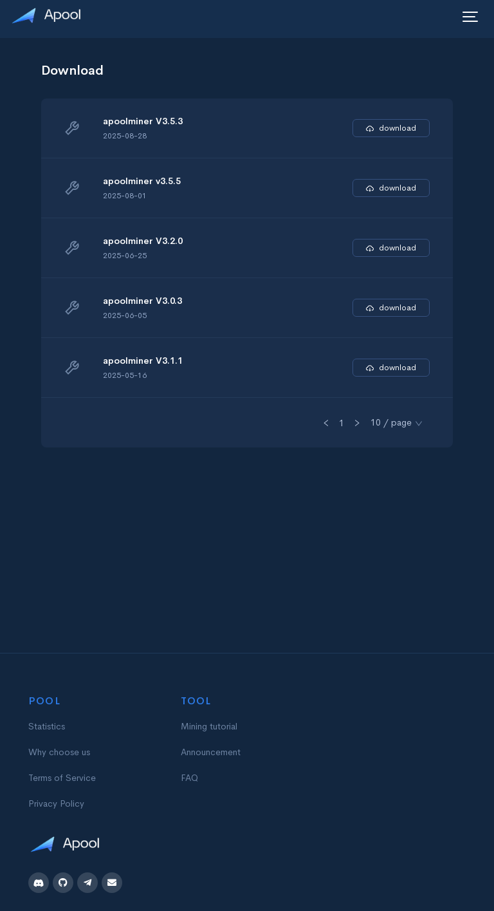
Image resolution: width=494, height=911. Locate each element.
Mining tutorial (209, 726)
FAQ (189, 778)
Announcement (211, 752)
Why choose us (59, 752)
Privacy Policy (56, 803)
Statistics (46, 726)
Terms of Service (62, 778)
